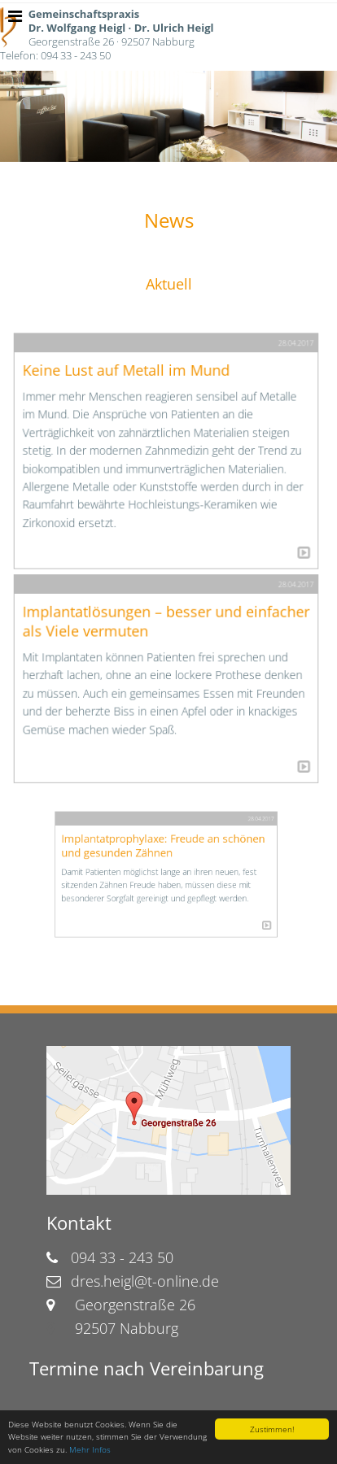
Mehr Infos (90, 1449)
